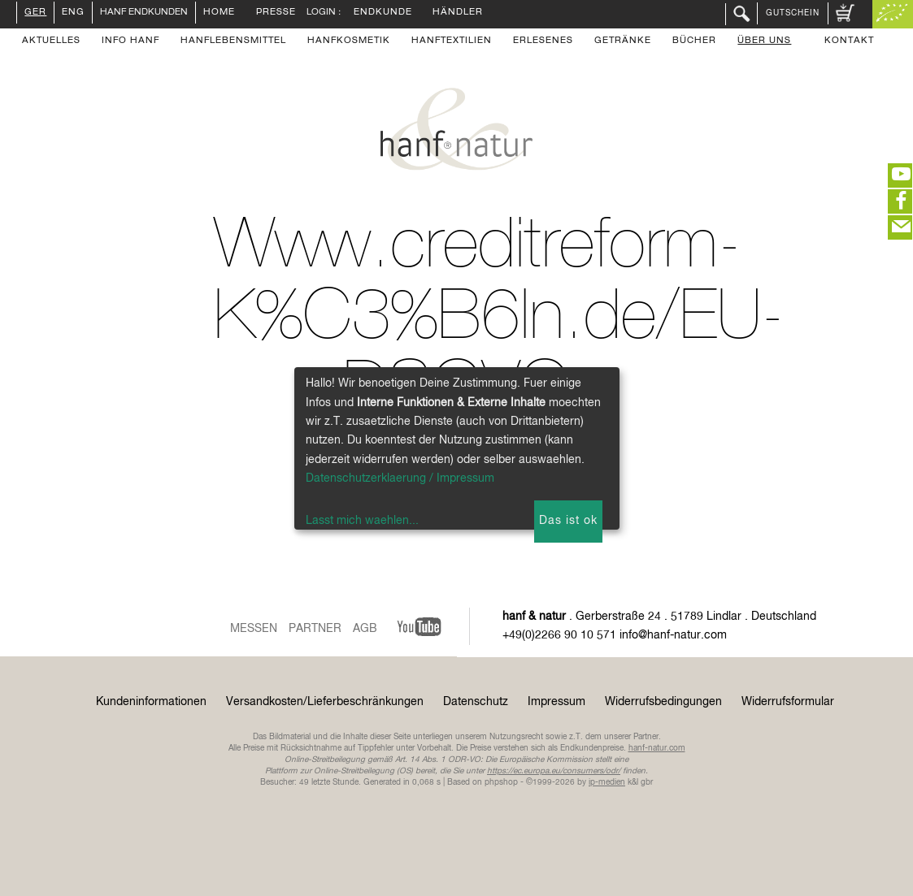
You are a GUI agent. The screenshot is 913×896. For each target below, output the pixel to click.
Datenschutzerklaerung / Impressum (400, 478)
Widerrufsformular (787, 702)
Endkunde (383, 13)
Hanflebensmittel (233, 41)
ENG (73, 13)
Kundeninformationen (151, 702)
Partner (315, 628)
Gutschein (793, 13)
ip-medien (607, 782)
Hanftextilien (451, 41)
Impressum (556, 702)
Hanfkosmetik (348, 41)
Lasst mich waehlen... (362, 520)
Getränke (622, 41)
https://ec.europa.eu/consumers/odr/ (553, 771)
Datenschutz (475, 702)
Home (219, 13)
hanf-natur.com (656, 748)
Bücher (694, 41)
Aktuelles (51, 41)
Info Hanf (130, 41)
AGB (365, 628)
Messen (253, 628)
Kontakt (849, 41)
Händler (458, 13)
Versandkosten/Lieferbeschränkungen (325, 702)
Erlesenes (543, 41)
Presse (276, 13)
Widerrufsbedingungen (663, 702)
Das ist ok (568, 520)
